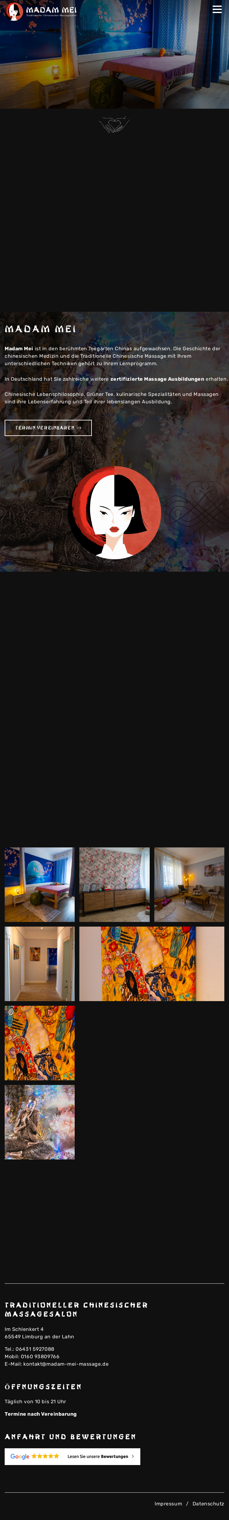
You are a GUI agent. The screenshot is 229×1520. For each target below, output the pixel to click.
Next (215, 100)
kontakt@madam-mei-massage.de (66, 1364)
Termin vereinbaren (48, 427)
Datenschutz (208, 1504)
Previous (205, 100)
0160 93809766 (40, 1356)
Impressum (168, 1504)
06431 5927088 (35, 1349)
